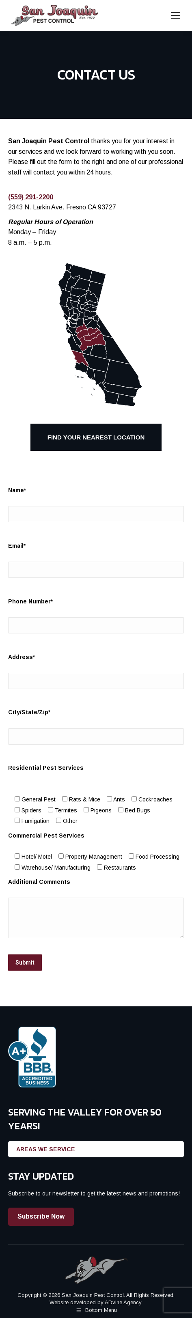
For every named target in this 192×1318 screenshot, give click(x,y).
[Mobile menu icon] (176, 15)
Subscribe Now (41, 1216)
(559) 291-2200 (30, 197)
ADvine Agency (123, 1302)
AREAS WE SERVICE (45, 1149)
